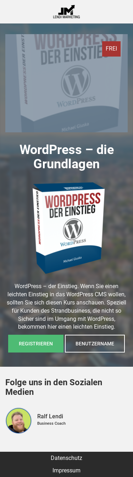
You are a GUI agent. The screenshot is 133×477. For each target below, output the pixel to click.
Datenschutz (66, 458)
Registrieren (36, 343)
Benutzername (95, 343)
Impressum (66, 470)
